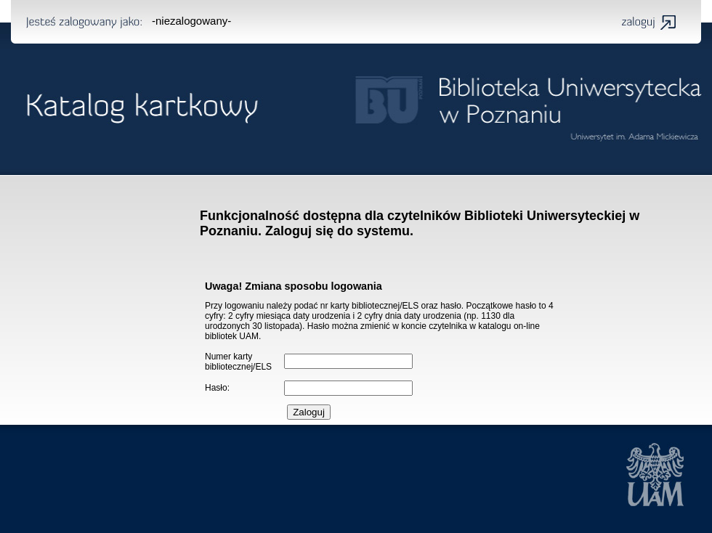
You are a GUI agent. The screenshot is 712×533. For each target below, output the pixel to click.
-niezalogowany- (191, 21)
